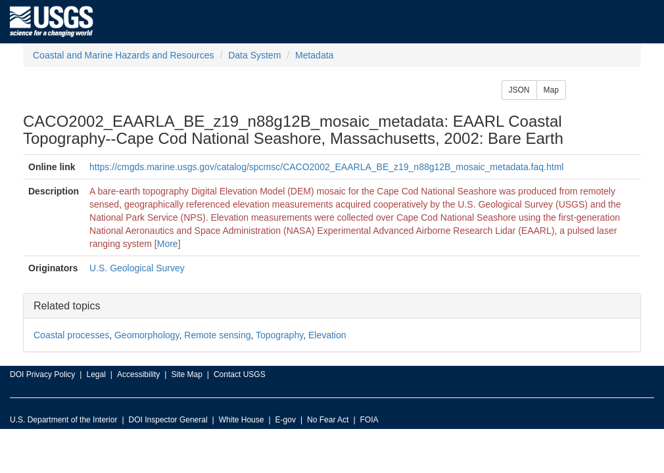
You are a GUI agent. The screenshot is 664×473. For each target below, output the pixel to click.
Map (551, 90)
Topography (279, 335)
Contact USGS (240, 374)
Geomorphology (146, 335)
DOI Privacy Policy (42, 374)
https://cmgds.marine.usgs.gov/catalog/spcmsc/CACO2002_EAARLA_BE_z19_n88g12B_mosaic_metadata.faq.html (326, 167)
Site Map (186, 374)
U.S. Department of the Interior (63, 419)
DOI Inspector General (168, 419)
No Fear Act (327, 419)
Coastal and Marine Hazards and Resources (123, 55)
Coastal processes (71, 335)
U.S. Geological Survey (137, 268)
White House (241, 419)
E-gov (285, 419)
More (167, 243)
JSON (519, 90)
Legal (95, 374)
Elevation (327, 335)
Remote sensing (217, 335)
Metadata (314, 55)
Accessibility (138, 374)
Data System (254, 55)
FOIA (369, 419)
